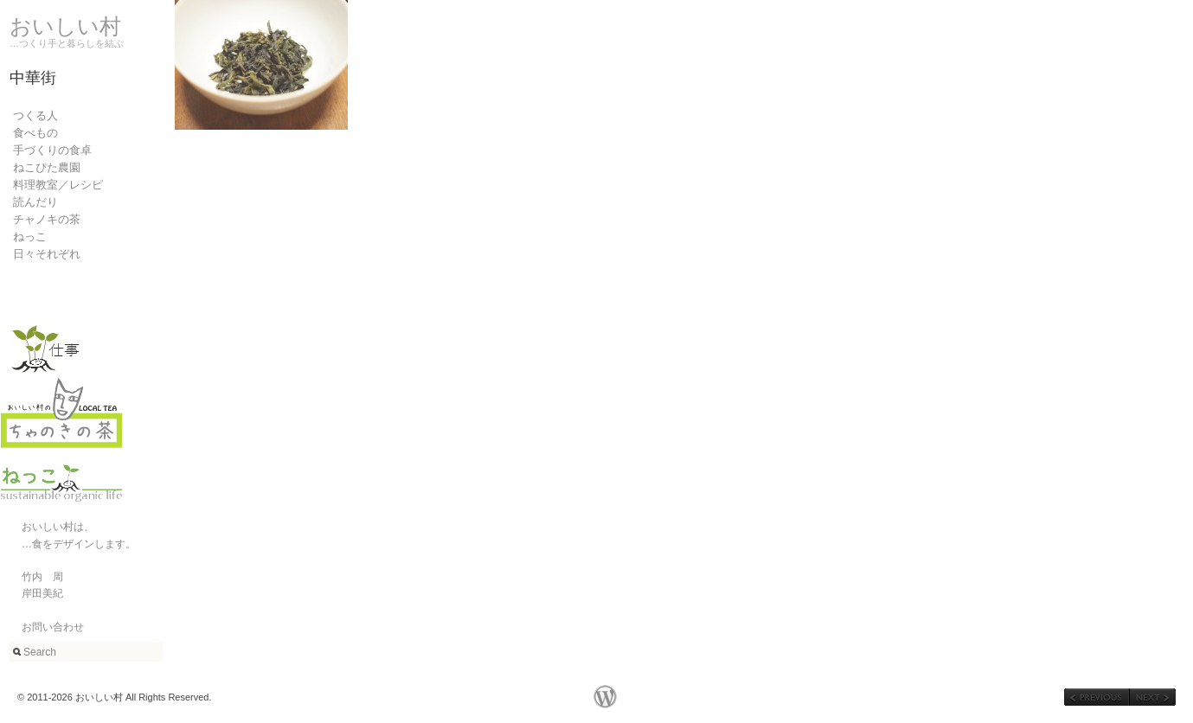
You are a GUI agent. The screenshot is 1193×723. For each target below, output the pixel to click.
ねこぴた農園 (46, 167)
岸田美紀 (32, 593)
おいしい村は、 (47, 527)
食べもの (35, 132)
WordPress (605, 696)
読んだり (35, 201)
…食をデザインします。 (68, 544)
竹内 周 (32, 577)
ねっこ (30, 236)
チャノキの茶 (46, 219)
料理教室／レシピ (58, 184)
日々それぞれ (46, 253)
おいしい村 (65, 26)
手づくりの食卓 (52, 150)
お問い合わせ (42, 627)
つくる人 (35, 115)
